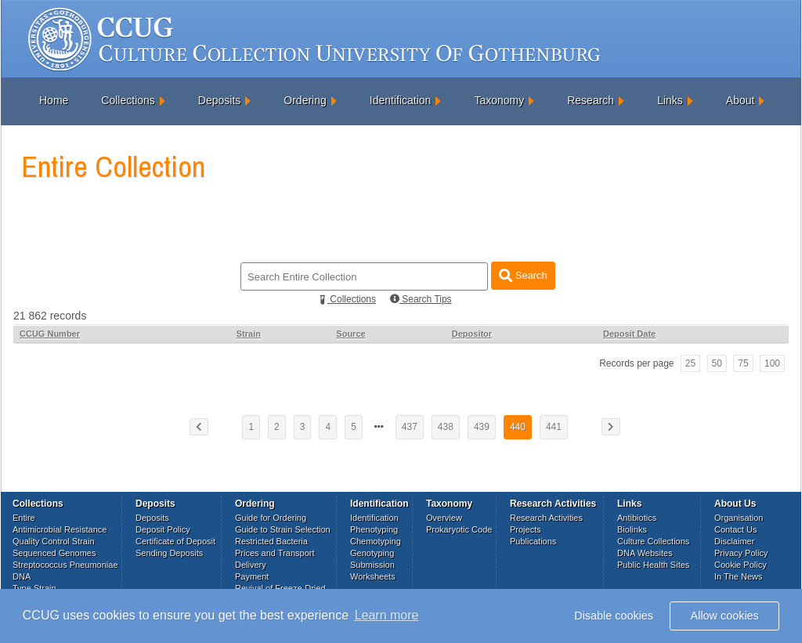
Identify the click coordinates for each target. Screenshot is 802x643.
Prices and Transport (275, 553)
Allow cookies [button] (725, 615)
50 (717, 363)
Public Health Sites (653, 564)
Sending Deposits (169, 553)
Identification (401, 100)
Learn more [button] (387, 615)
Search (523, 275)
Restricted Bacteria (271, 541)
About (740, 100)
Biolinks (632, 529)
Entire (24, 517)
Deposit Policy (162, 529)
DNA (22, 576)
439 (482, 426)
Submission (372, 564)
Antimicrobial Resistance (60, 529)
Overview (444, 517)
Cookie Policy (740, 564)
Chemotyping (375, 541)
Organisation (738, 517)
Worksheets (373, 576)
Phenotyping (374, 529)
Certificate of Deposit (175, 541)
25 (690, 363)
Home (53, 100)
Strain (249, 333)
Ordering (305, 100)
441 (554, 426)
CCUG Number (50, 333)
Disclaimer (734, 541)
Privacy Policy (741, 553)
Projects (525, 529)
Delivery (250, 564)
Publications (533, 541)
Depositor (472, 333)
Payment (252, 576)
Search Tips (421, 299)
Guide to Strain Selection (283, 529)
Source (350, 333)
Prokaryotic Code (459, 529)
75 (743, 363)
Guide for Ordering (270, 517)
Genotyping (372, 553)
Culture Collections (653, 541)
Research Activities (546, 517)
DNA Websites (645, 553)
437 (409, 426)
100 (772, 363)
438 (445, 426)
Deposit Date (629, 333)
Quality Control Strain (54, 541)
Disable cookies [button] (613, 615)
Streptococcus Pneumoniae (65, 564)
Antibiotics (636, 517)
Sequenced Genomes (54, 553)
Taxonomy (499, 100)
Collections (127, 100)
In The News (738, 576)
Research (590, 100)
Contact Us (735, 529)
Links (670, 100)
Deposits (219, 100)
